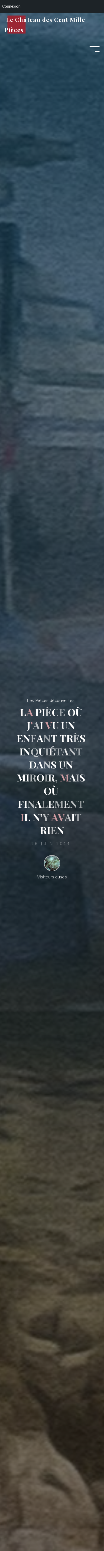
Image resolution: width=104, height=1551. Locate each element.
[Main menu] (95, 49)
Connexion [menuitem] (11, 6)
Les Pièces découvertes (51, 700)
